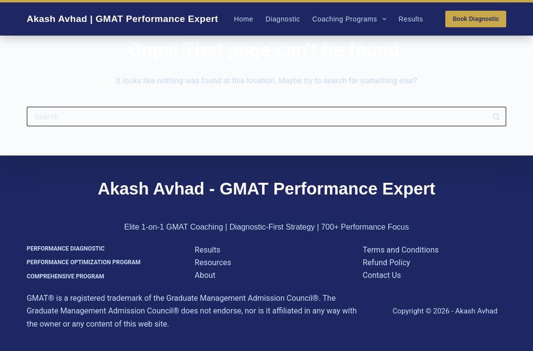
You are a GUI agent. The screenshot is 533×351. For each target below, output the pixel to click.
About (205, 275)
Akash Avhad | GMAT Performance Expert (122, 19)
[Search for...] (257, 116)
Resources (213, 262)
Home (243, 19)
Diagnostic (283, 19)
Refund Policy (386, 262)
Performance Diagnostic (66, 248)
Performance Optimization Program (84, 262)
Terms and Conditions (400, 249)
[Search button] (496, 116)
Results (411, 19)
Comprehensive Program (65, 276)
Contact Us (381, 275)
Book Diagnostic (476, 18)
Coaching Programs (351, 19)
